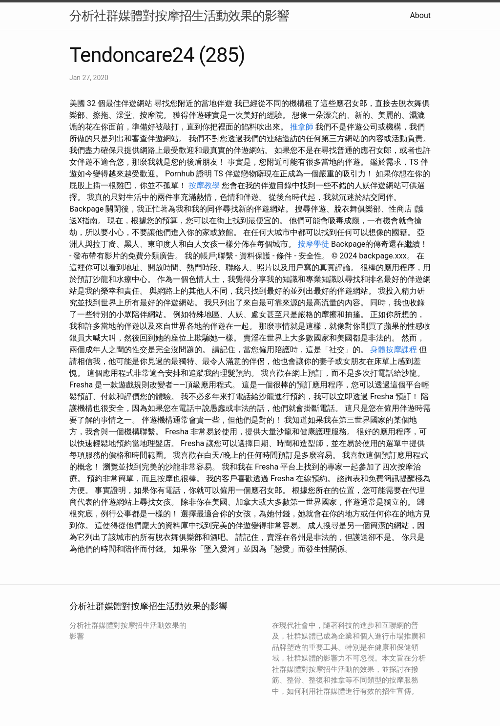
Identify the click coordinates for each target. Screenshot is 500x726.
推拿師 (301, 126)
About (420, 15)
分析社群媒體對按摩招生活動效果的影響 (179, 15)
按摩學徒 (313, 244)
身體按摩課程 (393, 349)
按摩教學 (204, 185)
